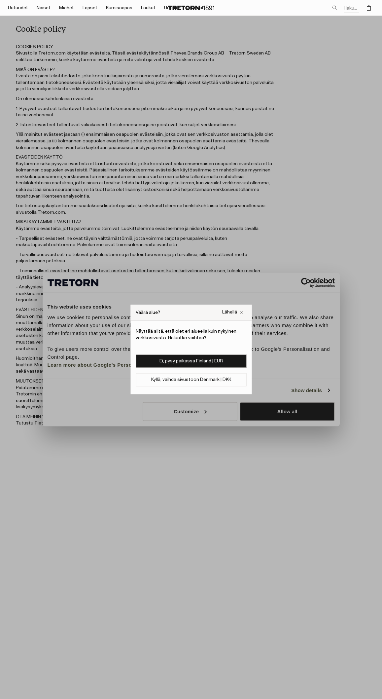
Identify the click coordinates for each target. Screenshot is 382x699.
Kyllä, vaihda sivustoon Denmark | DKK (191, 380)
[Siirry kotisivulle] (191, 8)
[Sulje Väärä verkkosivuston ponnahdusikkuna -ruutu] (233, 312)
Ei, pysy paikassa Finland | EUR (191, 361)
